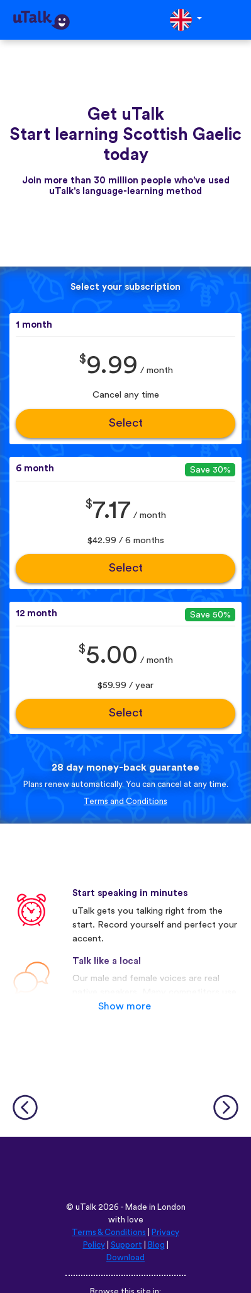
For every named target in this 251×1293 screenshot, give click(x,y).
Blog (156, 1245)
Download (125, 1257)
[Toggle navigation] (233, 20)
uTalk (85, 1207)
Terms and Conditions (125, 801)
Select (126, 423)
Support (126, 1245)
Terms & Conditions (109, 1232)
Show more (124, 1006)
